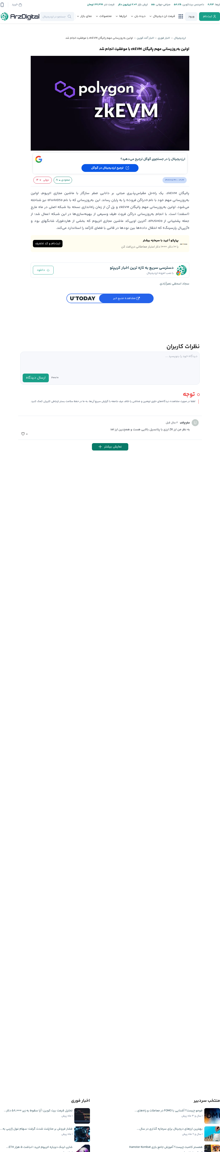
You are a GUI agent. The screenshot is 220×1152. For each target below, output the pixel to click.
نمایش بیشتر (110, 446)
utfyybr (185, 423)
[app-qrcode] (2, 4)
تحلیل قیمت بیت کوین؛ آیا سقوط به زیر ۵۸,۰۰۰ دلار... (38, 1110)
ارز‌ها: (217, 5)
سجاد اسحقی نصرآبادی (174, 283)
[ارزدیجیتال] (20, 16)
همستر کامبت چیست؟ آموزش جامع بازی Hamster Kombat (166, 1147)
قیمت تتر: (109, 5)
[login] (191, 16)
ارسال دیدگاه (36, 378)
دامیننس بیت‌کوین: (192, 5)
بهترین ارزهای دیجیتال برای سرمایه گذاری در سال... (170, 1129)
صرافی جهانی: (162, 5)
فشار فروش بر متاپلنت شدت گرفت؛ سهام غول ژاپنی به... (36, 1129)
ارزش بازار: (142, 5)
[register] (209, 16)
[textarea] (110, 362)
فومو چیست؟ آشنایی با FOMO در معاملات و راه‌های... (169, 1110)
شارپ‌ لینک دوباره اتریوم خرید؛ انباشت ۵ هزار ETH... (39, 1147)
